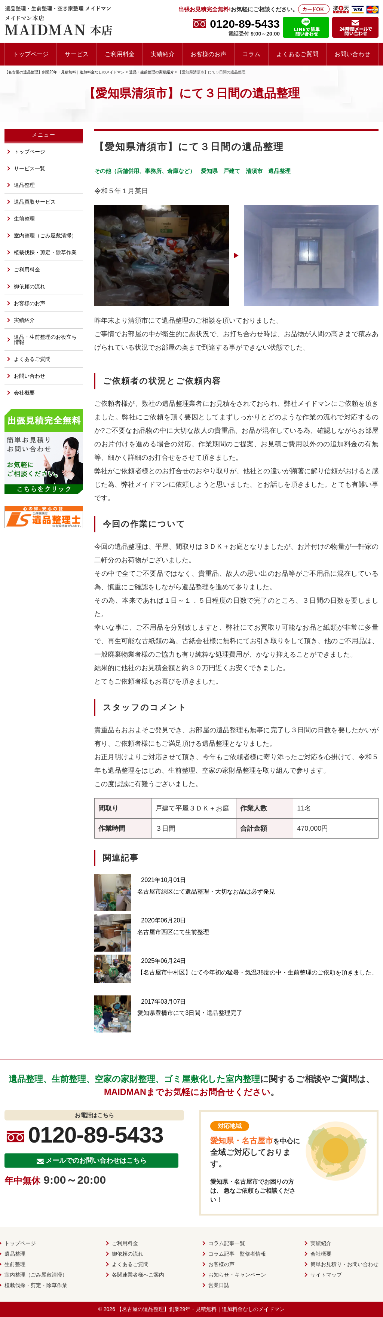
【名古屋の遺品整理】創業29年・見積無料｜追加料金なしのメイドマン (201, 1309)
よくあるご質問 (297, 54)
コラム (251, 54)
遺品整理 (279, 171)
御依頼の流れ (29, 286)
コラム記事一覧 (226, 1243)
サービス (77, 54)
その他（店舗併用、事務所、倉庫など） (144, 171)
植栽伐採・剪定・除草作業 (45, 252)
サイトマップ (326, 1274)
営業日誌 (218, 1285)
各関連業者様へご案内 (138, 1274)
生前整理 (24, 219)
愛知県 (209, 171)
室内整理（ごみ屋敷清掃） (45, 235)
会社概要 (24, 393)
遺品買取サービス (35, 202)
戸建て (231, 171)
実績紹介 (163, 54)
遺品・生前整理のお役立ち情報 (45, 339)
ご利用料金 (120, 54)
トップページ (31, 54)
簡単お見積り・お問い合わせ (344, 1264)
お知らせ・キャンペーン (237, 1274)
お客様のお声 (208, 54)
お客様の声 (221, 1264)
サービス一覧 (29, 168)
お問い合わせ (352, 54)
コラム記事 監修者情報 (237, 1253)
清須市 (254, 171)
